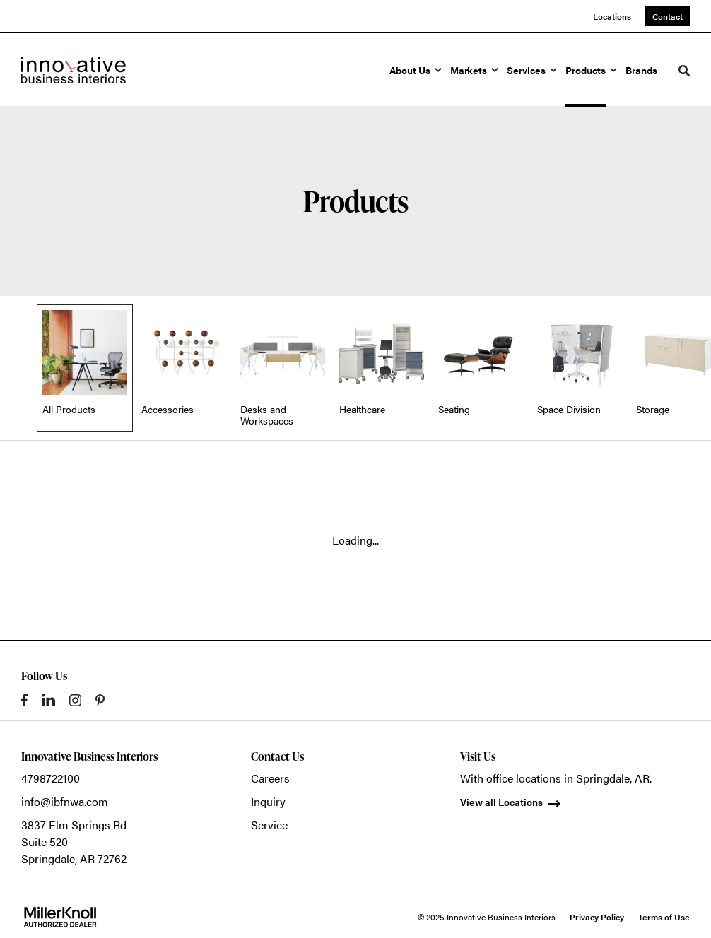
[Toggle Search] (684, 70)
